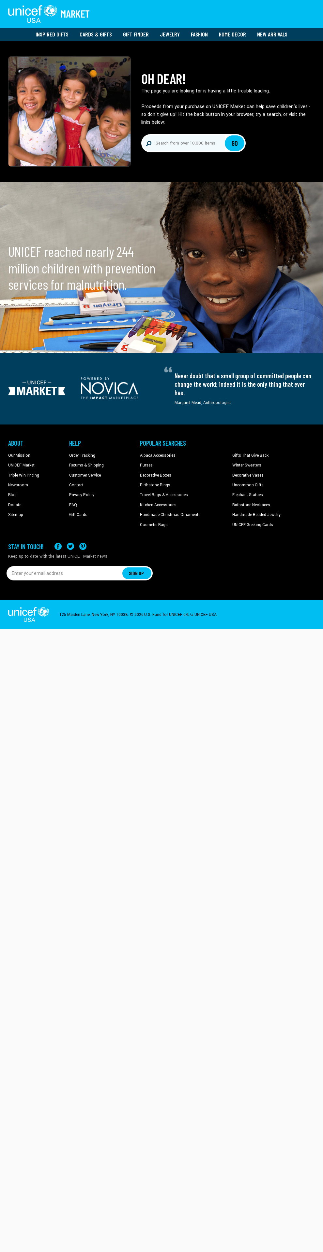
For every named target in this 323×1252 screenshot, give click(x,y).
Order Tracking (82, 455)
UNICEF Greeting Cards (252, 525)
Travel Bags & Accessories (164, 495)
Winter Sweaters (246, 465)
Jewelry (170, 34)
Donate (14, 505)
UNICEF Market (21, 465)
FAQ (73, 505)
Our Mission (19, 455)
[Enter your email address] (64, 573)
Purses (146, 465)
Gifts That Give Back (250, 455)
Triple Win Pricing (23, 475)
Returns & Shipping (86, 465)
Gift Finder (136, 34)
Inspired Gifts (52, 34)
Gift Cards (78, 515)
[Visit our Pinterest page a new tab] (83, 546)
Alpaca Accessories (158, 455)
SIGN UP (136, 573)
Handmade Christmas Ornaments (170, 515)
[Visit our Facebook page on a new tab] (58, 546)
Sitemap (15, 515)
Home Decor (232, 34)
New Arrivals (272, 34)
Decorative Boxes (155, 475)
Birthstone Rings (155, 485)
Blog (12, 495)
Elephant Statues (247, 495)
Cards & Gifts (96, 34)
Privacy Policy (81, 495)
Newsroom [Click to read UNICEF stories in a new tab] (18, 485)
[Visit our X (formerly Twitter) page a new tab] (70, 546)
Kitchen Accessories (158, 505)
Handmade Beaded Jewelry (256, 515)
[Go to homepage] (49, 14)
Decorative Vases (248, 475)
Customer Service (85, 475)
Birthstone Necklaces (251, 505)
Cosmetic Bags (154, 525)
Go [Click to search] (235, 143)
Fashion (199, 34)
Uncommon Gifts (248, 485)
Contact (76, 485)
